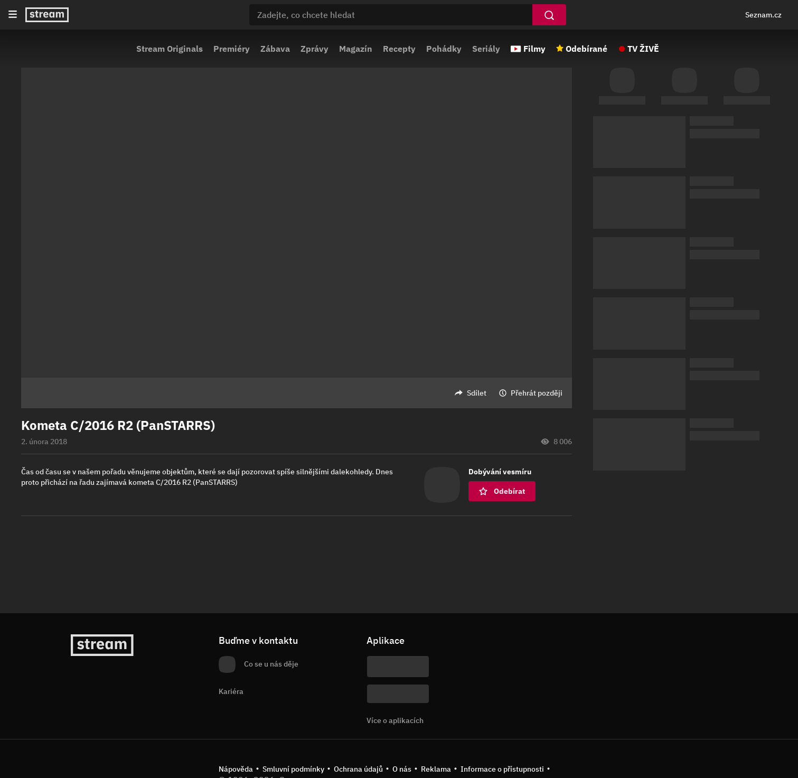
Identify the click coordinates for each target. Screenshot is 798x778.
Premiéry (231, 48)
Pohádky (444, 48)
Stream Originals (169, 48)
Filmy (534, 48)
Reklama (436, 769)
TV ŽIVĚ (643, 48)
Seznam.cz (763, 14)
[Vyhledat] (549, 14)
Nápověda (236, 769)
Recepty (399, 48)
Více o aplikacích (395, 720)
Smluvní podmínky (293, 769)
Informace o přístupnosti (502, 769)
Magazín (355, 48)
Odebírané (586, 48)
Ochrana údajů (358, 769)
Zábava (275, 48)
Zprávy (314, 48)
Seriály (486, 48)
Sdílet (476, 393)
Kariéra (231, 691)
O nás (401, 769)
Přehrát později (536, 393)
